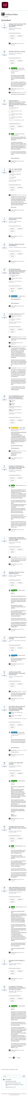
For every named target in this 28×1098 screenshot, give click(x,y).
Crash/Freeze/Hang (12, 54)
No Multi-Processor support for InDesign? (17, 637)
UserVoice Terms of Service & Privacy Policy (14, 1093)
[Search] (24, 1076)
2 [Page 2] (15, 1057)
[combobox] (13, 1076)
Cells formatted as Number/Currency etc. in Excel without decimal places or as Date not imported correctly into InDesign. (17, 103)
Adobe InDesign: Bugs (17, 28)
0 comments (11, 28)
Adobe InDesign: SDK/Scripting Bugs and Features (14, 1084)
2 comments (11, 247)
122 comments (11, 991)
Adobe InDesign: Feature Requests (19, 640)
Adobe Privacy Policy (15, 1094)
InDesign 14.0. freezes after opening (16, 763)
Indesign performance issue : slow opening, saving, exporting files (17, 828)
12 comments (11, 831)
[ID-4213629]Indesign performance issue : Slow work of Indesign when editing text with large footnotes (17, 271)
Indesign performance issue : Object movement (16, 572)
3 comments (11, 180)
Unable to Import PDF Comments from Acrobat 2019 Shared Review (17, 673)
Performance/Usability (12, 181)
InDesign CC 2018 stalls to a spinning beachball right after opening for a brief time (17, 467)
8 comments (11, 575)
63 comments (11, 53)
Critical (13, 38)
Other (10, 641)
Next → (19, 1057)
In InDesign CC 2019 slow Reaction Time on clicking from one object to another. (17, 988)
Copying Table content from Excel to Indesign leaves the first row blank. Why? (17, 539)
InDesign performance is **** (16, 314)
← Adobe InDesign (4, 16)
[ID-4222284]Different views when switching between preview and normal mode (16, 397)
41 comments (11, 470)
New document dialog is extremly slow (15, 218)
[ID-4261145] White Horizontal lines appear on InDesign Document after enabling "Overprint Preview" (17, 708)
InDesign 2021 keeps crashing (17, 51)
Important (20, 36)
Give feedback (8, 1079)
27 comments (11, 281)
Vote (4, 27)
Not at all (13, 36)
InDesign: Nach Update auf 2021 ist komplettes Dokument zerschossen (17, 25)
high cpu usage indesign (15, 169)
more (16, 526)
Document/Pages (11, 29)
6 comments (11, 892)
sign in (12, 1069)
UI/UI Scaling (24, 247)
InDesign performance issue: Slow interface (16, 244)
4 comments (11, 322)
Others (23, 120)
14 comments (11, 640)
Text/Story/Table (11, 282)
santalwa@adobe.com (15, 433)
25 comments (11, 765)
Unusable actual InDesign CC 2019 (17, 961)
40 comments (11, 412)
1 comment (10, 542)
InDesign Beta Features (9, 1087)
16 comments (11, 120)
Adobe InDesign (4, 1093)
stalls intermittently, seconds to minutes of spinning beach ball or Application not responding (17, 889)
